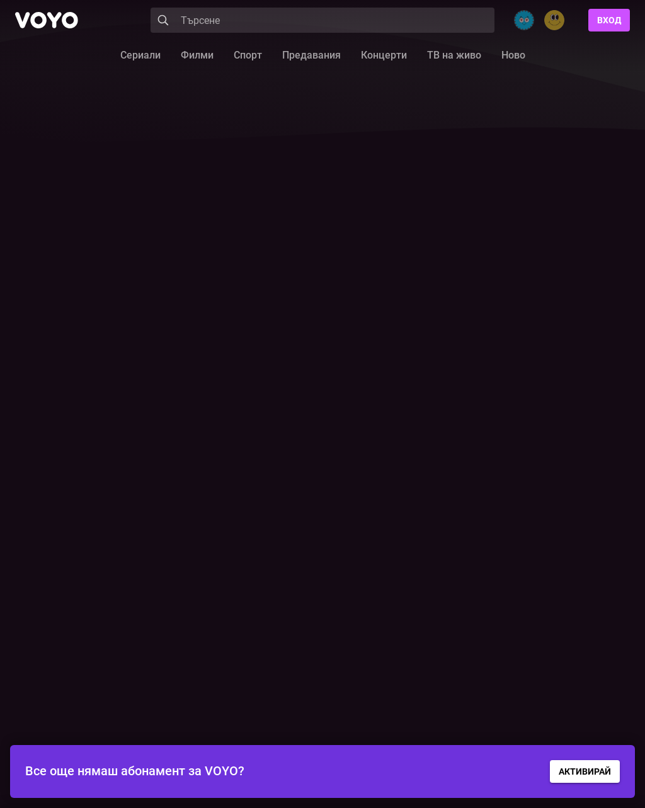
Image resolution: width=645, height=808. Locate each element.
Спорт (248, 55)
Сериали (140, 55)
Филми (197, 55)
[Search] (322, 20)
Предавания (311, 55)
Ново (513, 55)
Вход (609, 20)
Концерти (384, 55)
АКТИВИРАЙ (585, 771)
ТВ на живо (454, 55)
